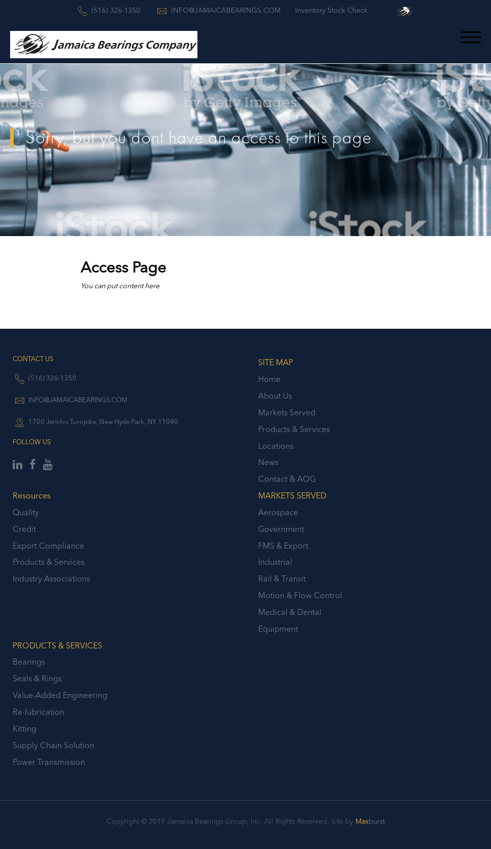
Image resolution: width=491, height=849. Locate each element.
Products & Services (294, 429)
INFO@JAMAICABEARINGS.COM (78, 400)
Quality (26, 512)
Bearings (29, 662)
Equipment (278, 629)
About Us (275, 396)
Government (281, 529)
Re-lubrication (38, 712)
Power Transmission (49, 762)
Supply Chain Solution (53, 745)
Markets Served (286, 412)
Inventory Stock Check (331, 10)
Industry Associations (51, 578)
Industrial (275, 562)
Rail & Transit (282, 578)
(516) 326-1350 (52, 378)
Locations (276, 446)
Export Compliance (48, 546)
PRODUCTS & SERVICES (57, 645)
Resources (32, 495)
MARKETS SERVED (292, 495)
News (268, 462)
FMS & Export (283, 546)
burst (370, 821)
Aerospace (278, 512)
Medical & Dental (289, 612)
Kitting (24, 728)
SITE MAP (275, 362)
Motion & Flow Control (300, 595)
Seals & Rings (37, 678)
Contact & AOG (287, 479)
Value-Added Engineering (60, 695)
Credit (24, 529)
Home (269, 379)
